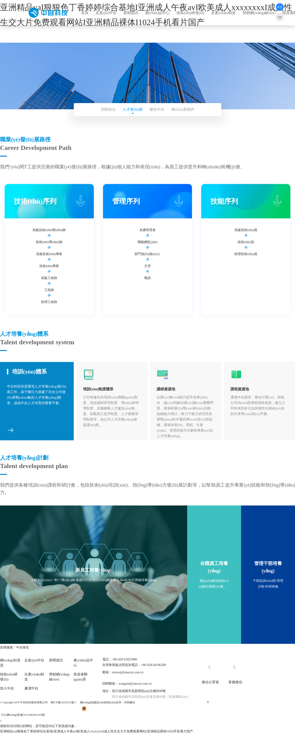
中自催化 (23, 647)
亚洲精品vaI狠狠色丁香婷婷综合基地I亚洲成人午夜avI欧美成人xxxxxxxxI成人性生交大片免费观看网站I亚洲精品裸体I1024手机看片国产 (96, 731)
